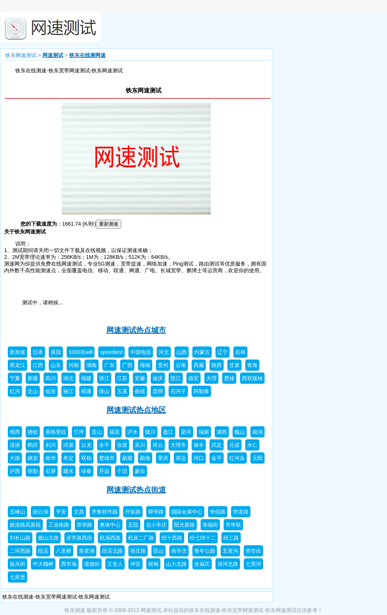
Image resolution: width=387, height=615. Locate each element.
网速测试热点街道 (136, 490)
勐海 (145, 458)
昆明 (158, 391)
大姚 (15, 458)
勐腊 (127, 458)
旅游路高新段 (25, 525)
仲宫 (135, 564)
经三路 (231, 538)
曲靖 (140, 391)
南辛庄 (179, 551)
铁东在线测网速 (87, 55)
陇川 (150, 432)
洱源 (68, 445)
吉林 (240, 352)
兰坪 (79, 432)
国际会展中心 (186, 512)
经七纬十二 (203, 538)
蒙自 (140, 471)
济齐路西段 (79, 538)
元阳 (257, 458)
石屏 (50, 471)
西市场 (69, 564)
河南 (73, 365)
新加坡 (17, 352)
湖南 (91, 365)
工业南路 (58, 525)
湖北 (68, 378)
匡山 (158, 551)
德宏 (193, 378)
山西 (181, 352)
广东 (109, 365)
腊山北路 (48, 538)
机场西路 (110, 538)
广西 (127, 365)
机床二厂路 (141, 538)
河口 (199, 458)
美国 (56, 352)
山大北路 (176, 564)
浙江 (104, 378)
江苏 (122, 378)
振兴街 (17, 564)
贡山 (97, 432)
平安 (61, 512)
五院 (133, 525)
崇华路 (84, 525)
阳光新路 (184, 525)
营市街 (253, 551)
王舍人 (115, 564)
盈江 (168, 432)
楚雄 (229, 378)
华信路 (218, 512)
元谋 (234, 445)
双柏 (86, 458)
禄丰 (199, 445)
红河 (15, 391)
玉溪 (122, 391)
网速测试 (52, 55)
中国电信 (140, 352)
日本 (38, 352)
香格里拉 (55, 432)
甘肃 (234, 365)
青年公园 (204, 551)
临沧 (50, 391)
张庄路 (138, 551)
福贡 (114, 432)
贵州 (163, 365)
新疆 (33, 378)
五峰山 (17, 512)
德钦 (33, 432)
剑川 (50, 445)
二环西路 (20, 551)
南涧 (257, 432)
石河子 (178, 391)
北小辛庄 (156, 525)
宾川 (140, 445)
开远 (104, 471)
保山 (104, 391)
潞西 (222, 432)
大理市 (178, 445)
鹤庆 (33, 445)
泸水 (132, 432)
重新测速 (108, 224)
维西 (15, 432)
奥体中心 (110, 525)
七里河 (253, 564)
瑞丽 (204, 432)
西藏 (199, 365)
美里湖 (87, 551)
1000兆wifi (80, 352)
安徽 (140, 378)
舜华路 (156, 512)
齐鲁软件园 (105, 512)
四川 (50, 378)
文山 (33, 391)
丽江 (68, 391)
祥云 (158, 445)
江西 (38, 365)
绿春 (86, 471)
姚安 (33, 458)
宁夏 (15, 378)
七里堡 (17, 577)
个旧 (122, 471)
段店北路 (112, 551)
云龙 (86, 445)
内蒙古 (202, 352)
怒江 (175, 378)
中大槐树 (43, 564)
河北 (164, 352)
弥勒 (33, 471)
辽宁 (222, 352)
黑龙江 (17, 365)
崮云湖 (40, 512)
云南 (181, 365)
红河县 (237, 458)
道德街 (92, 564)
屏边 (181, 458)
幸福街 (210, 525)
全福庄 (202, 564)
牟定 (68, 458)
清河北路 (227, 564)
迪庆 (158, 378)
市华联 (233, 525)
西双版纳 (252, 378)
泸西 (15, 471)
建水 (68, 471)
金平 (216, 458)
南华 (50, 458)
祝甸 (153, 564)
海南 (145, 365)
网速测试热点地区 (136, 410)
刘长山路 (20, 538)
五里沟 (230, 551)
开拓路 (133, 512)
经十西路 (171, 538)
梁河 (186, 432)
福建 (86, 378)
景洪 (163, 458)
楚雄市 (107, 458)
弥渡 (122, 445)
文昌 (79, 512)
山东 (56, 365)
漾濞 (15, 445)
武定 (216, 445)
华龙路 (241, 512)
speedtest (111, 352)
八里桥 (63, 551)
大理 (211, 378)
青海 (252, 365)
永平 (104, 445)
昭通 (86, 391)
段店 (43, 551)
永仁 (252, 445)
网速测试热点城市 (136, 330)
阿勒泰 (201, 391)
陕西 (216, 365)
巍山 (239, 432)
